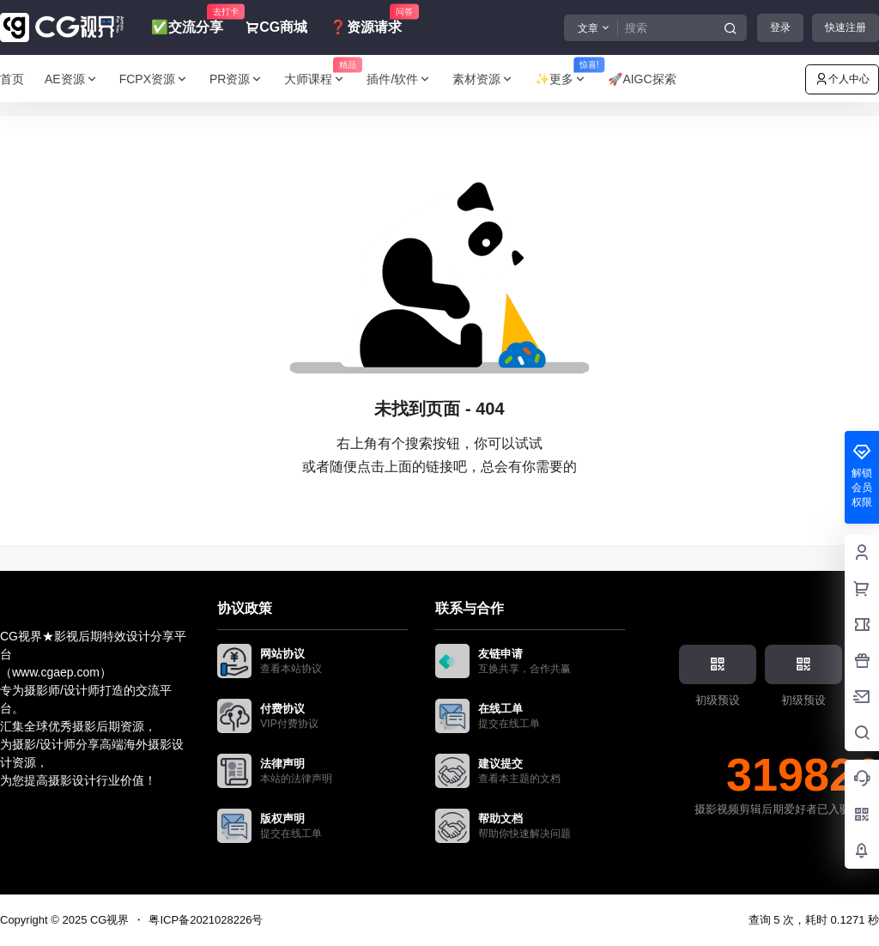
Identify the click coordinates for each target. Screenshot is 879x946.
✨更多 (566, 79)
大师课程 (320, 79)
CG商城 (276, 27)
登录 (780, 27)
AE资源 (72, 79)
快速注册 (845, 27)
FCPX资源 (154, 79)
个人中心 (842, 79)
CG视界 (108, 919)
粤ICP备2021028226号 (206, 919)
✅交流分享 (187, 19)
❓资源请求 (366, 19)
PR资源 (236, 79)
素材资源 (483, 79)
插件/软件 (399, 79)
